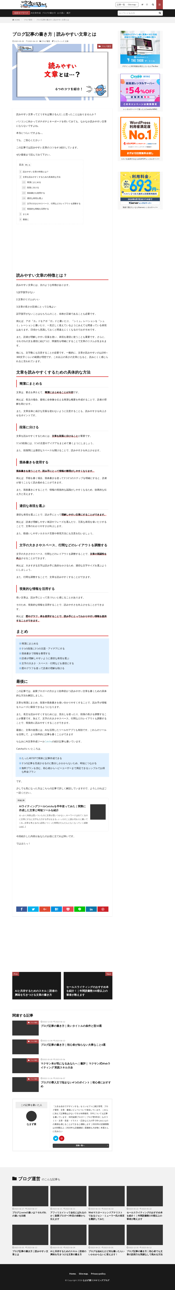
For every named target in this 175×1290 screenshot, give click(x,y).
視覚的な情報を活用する (35, 209)
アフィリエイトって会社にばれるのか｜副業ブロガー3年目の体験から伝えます (68, 1215)
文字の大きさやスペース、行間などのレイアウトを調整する (51, 203)
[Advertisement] (62, 245)
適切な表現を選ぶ (32, 198)
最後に (24, 219)
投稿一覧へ (80, 1145)
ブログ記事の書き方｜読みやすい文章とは (52, 20)
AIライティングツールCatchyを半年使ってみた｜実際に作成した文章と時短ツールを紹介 (52, 808)
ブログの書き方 (49, 13)
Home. (72, 1273)
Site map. (83, 1273)
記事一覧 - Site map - (127, 4)
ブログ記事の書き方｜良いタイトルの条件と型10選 (71, 1025)
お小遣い (61, 13)
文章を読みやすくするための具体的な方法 (39, 177)
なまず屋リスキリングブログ (96, 1280)
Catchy (48, 741)
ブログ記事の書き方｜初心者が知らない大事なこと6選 (73, 1044)
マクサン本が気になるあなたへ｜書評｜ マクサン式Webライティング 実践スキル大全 (75, 1065)
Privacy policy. (98, 1273)
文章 (66, 41)
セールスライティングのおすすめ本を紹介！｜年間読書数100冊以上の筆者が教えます (145, 1215)
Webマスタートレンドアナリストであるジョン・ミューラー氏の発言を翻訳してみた (106, 1215)
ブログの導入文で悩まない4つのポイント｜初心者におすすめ (76, 1084)
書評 (68, 13)
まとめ (24, 214)
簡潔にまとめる (31, 182)
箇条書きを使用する (33, 193)
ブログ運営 (28, 20)
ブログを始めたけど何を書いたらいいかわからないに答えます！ (106, 1253)
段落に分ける (30, 187)
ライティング (59, 41)
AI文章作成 (36, 13)
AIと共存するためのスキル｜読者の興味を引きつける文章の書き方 (68, 1253)
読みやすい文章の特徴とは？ (34, 172)
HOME (17, 20)
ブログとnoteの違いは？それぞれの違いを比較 (29, 1214)
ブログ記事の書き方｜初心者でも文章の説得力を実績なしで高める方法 (145, 1253)
